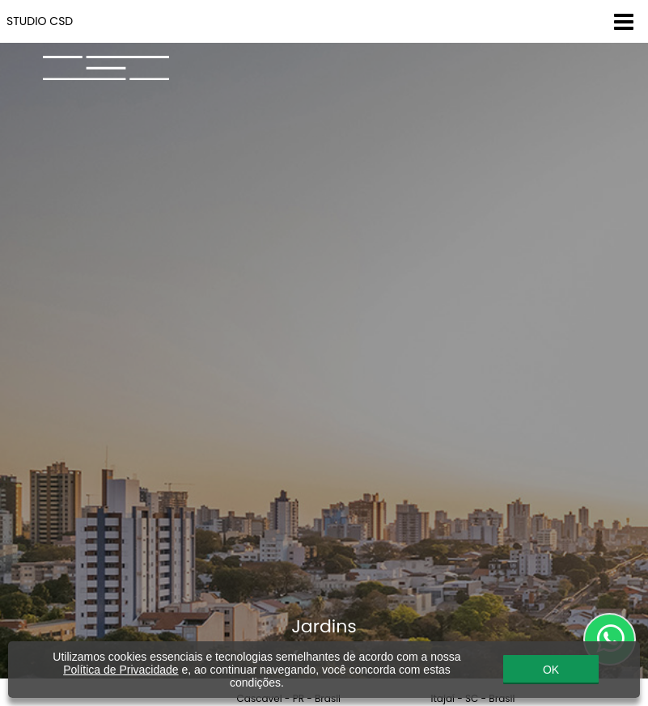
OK (551, 669)
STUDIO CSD (39, 21)
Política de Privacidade (120, 669)
